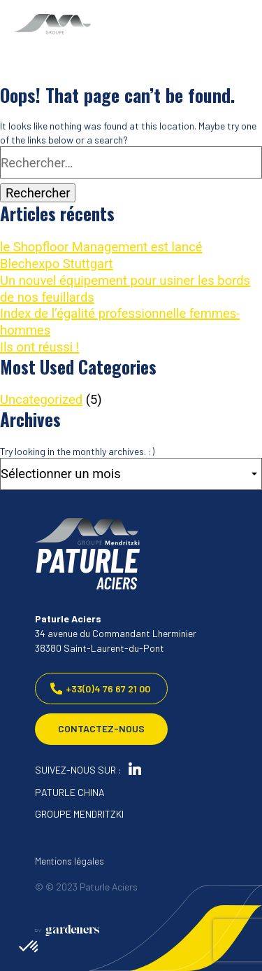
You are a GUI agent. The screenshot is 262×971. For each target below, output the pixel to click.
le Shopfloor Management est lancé (101, 246)
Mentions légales (69, 861)
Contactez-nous (101, 729)
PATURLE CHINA (70, 792)
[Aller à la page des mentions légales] (67, 930)
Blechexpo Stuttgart (56, 263)
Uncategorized (41, 399)
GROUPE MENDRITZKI (79, 814)
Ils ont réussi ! (39, 347)
